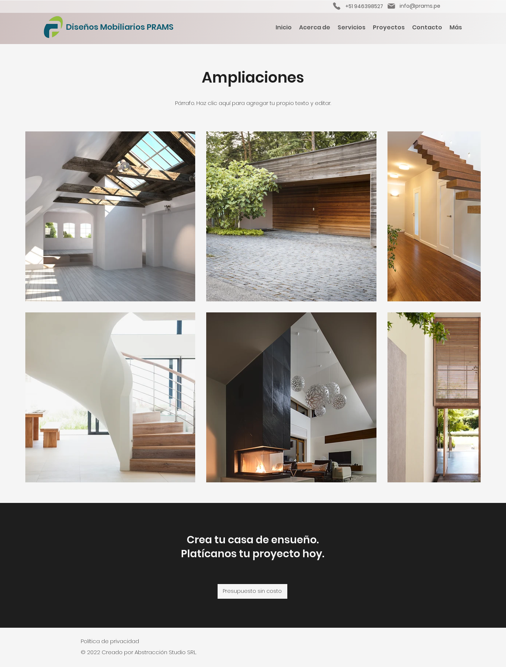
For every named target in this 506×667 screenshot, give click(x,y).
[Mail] (391, 6)
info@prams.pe (420, 6)
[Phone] (337, 6)
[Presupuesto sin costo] (252, 591)
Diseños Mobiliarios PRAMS (120, 27)
